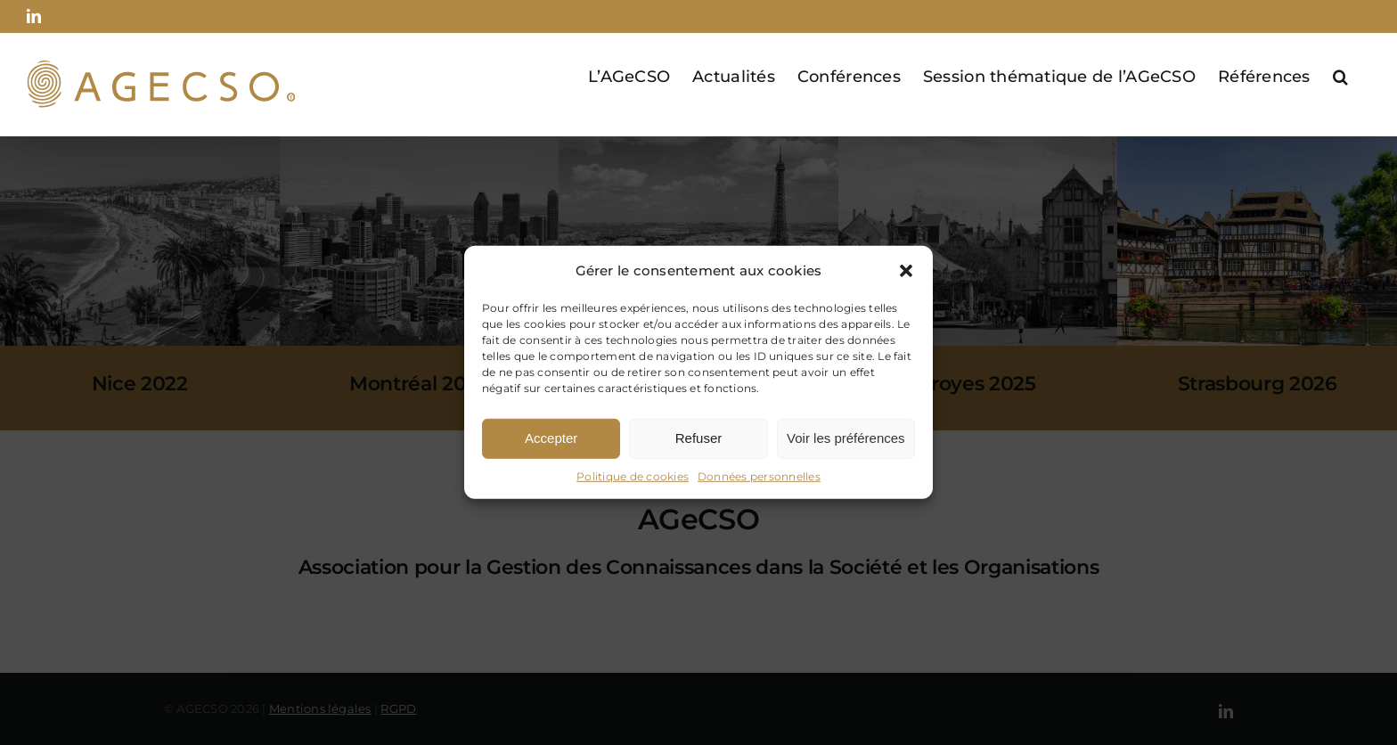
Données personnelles (759, 476)
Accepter (551, 438)
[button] (906, 271)
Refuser (699, 438)
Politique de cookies (632, 476)
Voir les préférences (846, 438)
